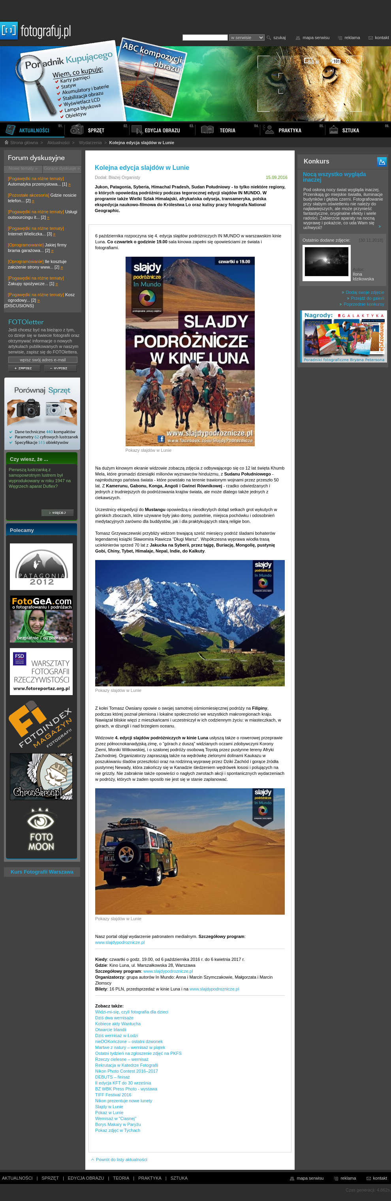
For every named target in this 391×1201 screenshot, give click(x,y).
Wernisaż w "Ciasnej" (115, 1118)
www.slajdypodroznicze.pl (120, 942)
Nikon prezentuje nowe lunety (123, 1100)
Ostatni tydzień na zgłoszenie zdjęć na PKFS (138, 1053)
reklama (352, 37)
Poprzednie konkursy (361, 304)
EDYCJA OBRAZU (86, 1178)
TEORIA (121, 1178)
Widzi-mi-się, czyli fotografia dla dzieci (131, 1011)
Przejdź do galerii (365, 298)
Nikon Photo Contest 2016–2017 (126, 1071)
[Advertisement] (342, 495)
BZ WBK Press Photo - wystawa (126, 1088)
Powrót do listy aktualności (118, 1159)
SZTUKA (179, 1178)
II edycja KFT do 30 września (123, 1083)
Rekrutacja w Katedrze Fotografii (126, 1065)
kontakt (382, 37)
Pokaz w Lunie (109, 1112)
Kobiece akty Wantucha (118, 1023)
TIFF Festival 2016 (113, 1094)
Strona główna (21, 142)
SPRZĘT (50, 1178)
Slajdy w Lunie (109, 1106)
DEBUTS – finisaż (112, 1077)
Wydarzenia (90, 142)
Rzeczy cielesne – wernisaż (122, 1059)
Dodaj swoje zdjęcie (363, 292)
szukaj (279, 37)
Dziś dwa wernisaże (114, 1017)
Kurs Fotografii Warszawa (42, 872)
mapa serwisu (316, 37)
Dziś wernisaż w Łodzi (116, 1035)
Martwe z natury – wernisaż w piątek (130, 1047)
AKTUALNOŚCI (17, 1178)
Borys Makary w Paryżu (118, 1124)
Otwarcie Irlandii (110, 1029)
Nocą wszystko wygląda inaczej (334, 177)
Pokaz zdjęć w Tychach (117, 1130)
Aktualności (58, 142)
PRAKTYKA (150, 1178)
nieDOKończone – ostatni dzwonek (129, 1041)
